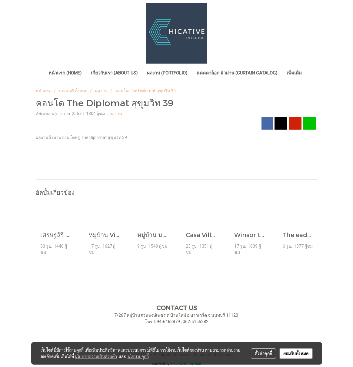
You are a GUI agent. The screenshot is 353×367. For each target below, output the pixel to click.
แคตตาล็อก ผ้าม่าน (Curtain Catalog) (237, 73)
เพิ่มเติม (294, 73)
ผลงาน (115, 113)
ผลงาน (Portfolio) (167, 73)
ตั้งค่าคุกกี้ (263, 353)
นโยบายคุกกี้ (138, 356)
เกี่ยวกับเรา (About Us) (114, 73)
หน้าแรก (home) (65, 73)
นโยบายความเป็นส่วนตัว (96, 356)
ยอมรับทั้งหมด (296, 353)
